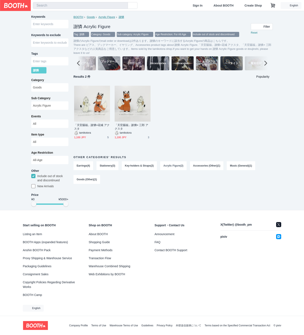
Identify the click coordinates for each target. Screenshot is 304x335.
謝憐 (121, 17)
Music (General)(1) (241, 165)
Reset (254, 32)
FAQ (157, 242)
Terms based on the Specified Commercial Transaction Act (237, 325)
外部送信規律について (188, 325)
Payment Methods (101, 250)
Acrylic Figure (106, 17)
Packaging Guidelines (37, 266)
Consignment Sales (35, 274)
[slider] (33, 205)
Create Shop (253, 5)
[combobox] (80, 5)
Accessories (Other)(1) (206, 165)
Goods (91, 17)
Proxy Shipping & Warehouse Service (47, 258)
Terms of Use (98, 325)
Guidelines (147, 325)
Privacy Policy (164, 325)
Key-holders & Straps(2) (139, 165)
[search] (123, 6)
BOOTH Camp (32, 295)
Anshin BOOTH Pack (37, 250)
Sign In (198, 5)
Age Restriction (42, 153)
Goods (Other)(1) (87, 179)
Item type (37, 135)
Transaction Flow (100, 258)
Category (37, 80)
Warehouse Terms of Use (124, 325)
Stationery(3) (107, 165)
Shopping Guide (99, 242)
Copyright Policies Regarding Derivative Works (49, 285)
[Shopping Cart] (272, 5)
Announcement (164, 234)
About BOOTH (223, 5)
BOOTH (78, 17)
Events (36, 117)
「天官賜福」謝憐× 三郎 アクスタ (131, 127)
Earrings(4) (83, 165)
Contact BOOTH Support (171, 250)
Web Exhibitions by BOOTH (107, 274)
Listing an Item (32, 234)
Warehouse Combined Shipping (109, 266)
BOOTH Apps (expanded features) (45, 242)
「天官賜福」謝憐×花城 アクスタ (92, 127)
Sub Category (40, 99)
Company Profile (78, 325)
